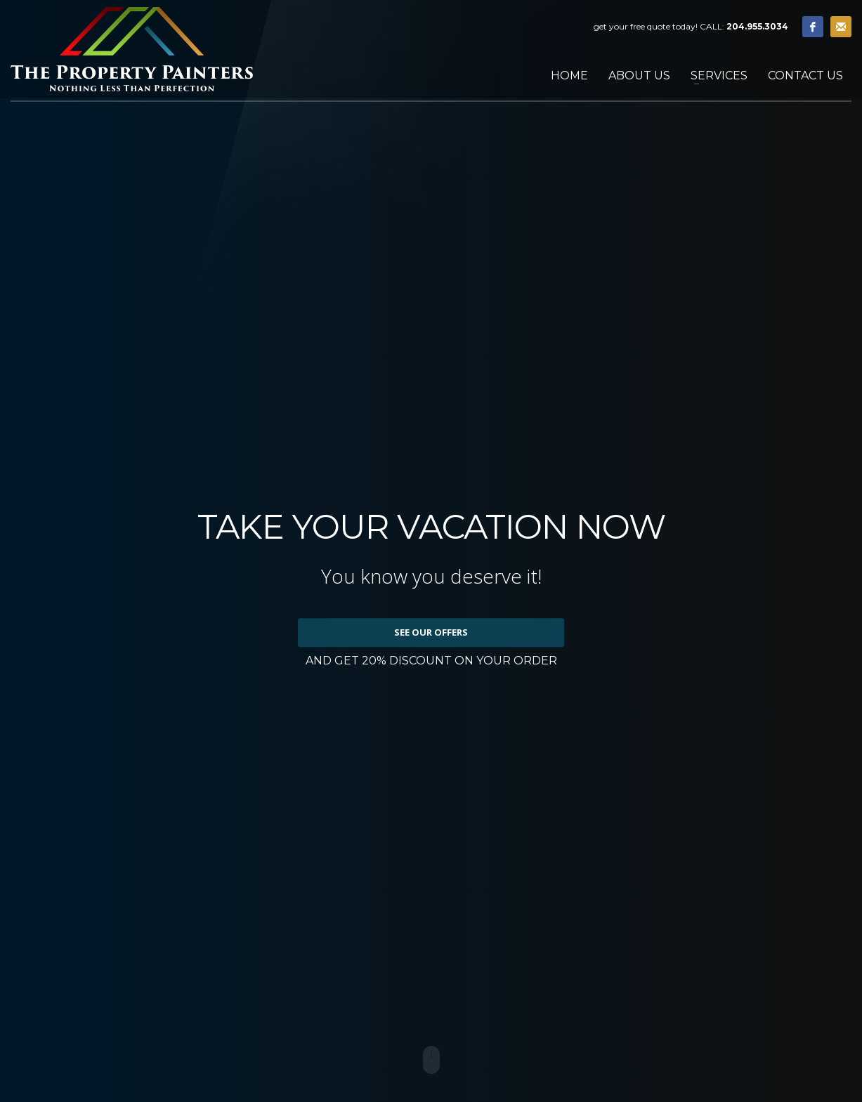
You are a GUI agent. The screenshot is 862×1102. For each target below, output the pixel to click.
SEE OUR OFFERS (431, 632)
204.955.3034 (757, 26)
